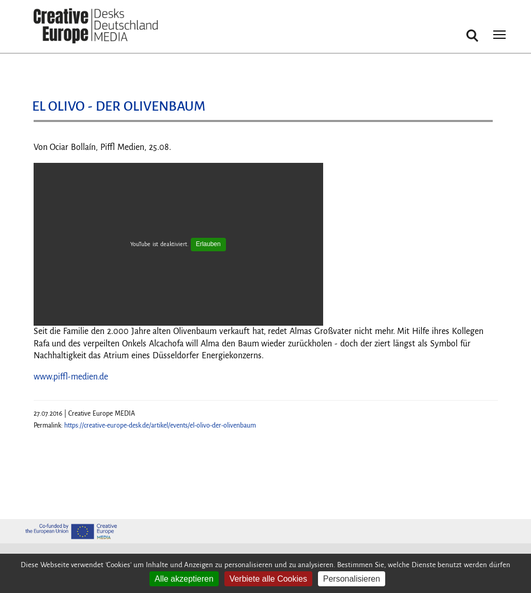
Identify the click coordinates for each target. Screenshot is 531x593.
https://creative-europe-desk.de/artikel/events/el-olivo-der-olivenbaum (160, 425)
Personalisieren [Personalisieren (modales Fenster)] (351, 578)
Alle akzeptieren (184, 578)
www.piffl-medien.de (71, 377)
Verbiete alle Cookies (268, 578)
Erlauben (208, 244)
